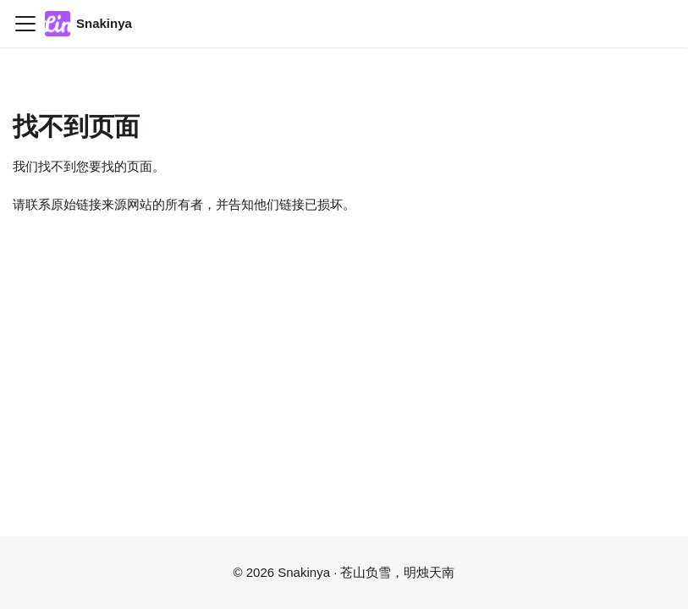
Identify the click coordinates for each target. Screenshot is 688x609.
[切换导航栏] (25, 23)
